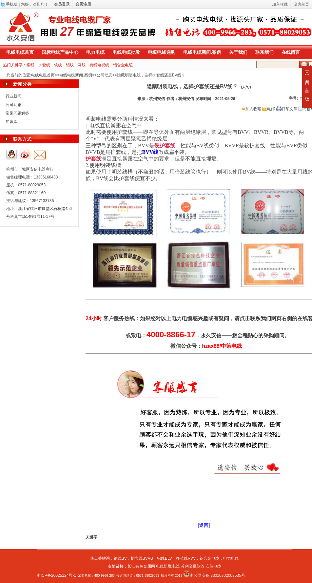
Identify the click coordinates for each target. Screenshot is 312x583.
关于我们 (238, 52)
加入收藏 (251, 109)
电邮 (268, 109)
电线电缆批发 (126, 52)
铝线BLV (164, 558)
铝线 (70, 65)
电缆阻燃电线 (168, 566)
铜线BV (120, 558)
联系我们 (264, 52)
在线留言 (291, 52)
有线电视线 (99, 65)
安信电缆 (213, 566)
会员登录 (62, 4)
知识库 (11, 121)
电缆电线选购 (161, 52)
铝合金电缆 (123, 65)
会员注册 (83, 4)
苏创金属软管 (193, 566)
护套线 (44, 65)
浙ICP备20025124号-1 (56, 575)
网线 (82, 65)
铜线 (30, 65)
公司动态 (104, 75)
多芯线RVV (186, 558)
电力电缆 (95, 52)
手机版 (12, 4)
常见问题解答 (17, 113)
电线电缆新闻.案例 (202, 52)
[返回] (204, 525)
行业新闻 (13, 96)
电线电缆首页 (20, 52)
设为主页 (301, 4)
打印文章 (286, 109)
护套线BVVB (142, 558)
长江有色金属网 (141, 566)
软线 (58, 65)
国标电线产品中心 (60, 52)
